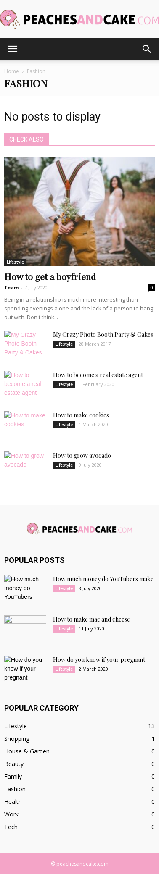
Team (11, 287)
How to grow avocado (82, 455)
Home (11, 71)
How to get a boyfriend (50, 276)
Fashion (15, 789)
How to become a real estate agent (98, 375)
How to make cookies (81, 415)
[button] (147, 49)
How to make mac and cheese (91, 619)
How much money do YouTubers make (103, 579)
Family (13, 776)
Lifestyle (15, 262)
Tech (11, 827)
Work (11, 814)
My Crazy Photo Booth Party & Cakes (103, 335)
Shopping (16, 739)
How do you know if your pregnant (99, 660)
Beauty (14, 764)
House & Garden (27, 751)
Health (13, 802)
